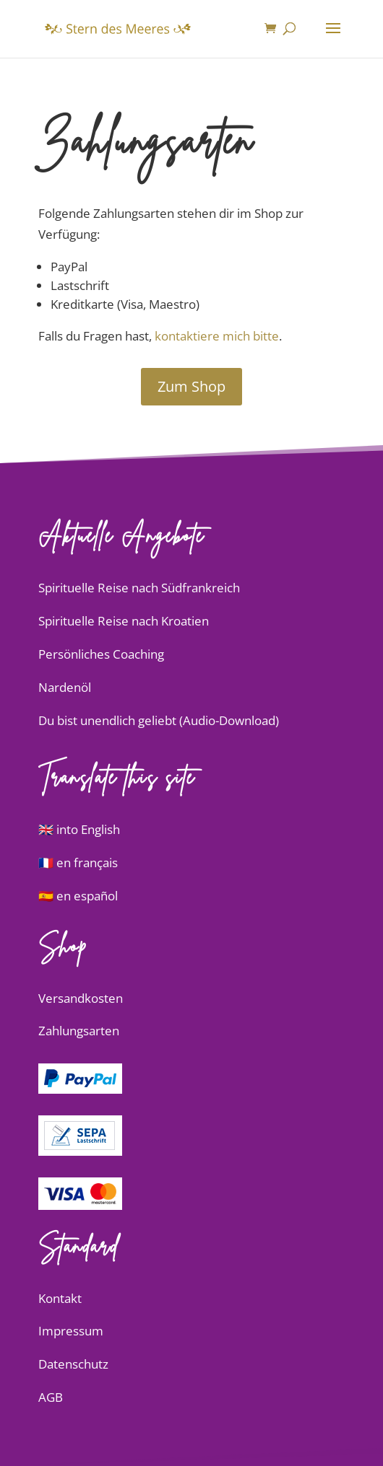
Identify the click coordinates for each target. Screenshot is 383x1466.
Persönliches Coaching (101, 654)
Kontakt (60, 1298)
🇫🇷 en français (78, 862)
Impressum (70, 1330)
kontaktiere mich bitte (217, 336)
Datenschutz (73, 1364)
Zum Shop (191, 386)
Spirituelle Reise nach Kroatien (123, 621)
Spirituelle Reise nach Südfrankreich (139, 587)
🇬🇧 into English (79, 829)
